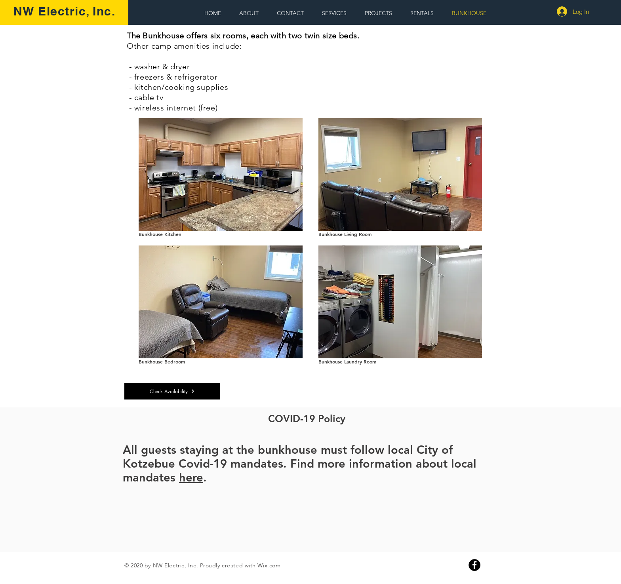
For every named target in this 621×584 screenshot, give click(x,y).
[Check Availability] (172, 391)
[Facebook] (474, 565)
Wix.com (268, 565)
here (191, 477)
